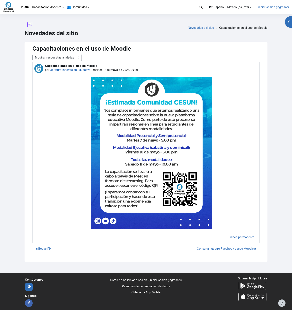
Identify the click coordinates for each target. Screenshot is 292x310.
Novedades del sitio (201, 28)
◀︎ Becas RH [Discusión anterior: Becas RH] (43, 248)
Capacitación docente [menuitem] (46, 7)
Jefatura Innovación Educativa (70, 70)
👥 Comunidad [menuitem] (77, 7)
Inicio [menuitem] (25, 7)
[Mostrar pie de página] (282, 303)
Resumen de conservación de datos (146, 286)
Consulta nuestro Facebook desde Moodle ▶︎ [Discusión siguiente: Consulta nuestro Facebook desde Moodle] (227, 248)
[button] (201, 7)
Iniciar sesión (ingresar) (273, 7)
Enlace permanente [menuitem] (241, 237)
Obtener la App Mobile (146, 292)
